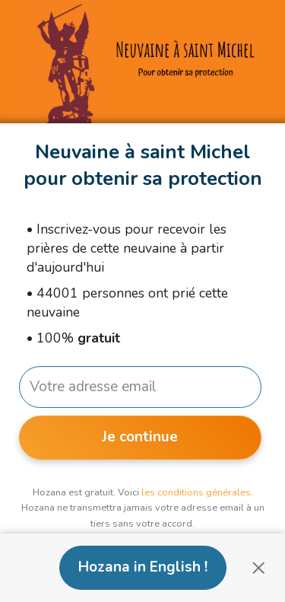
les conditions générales (196, 492)
